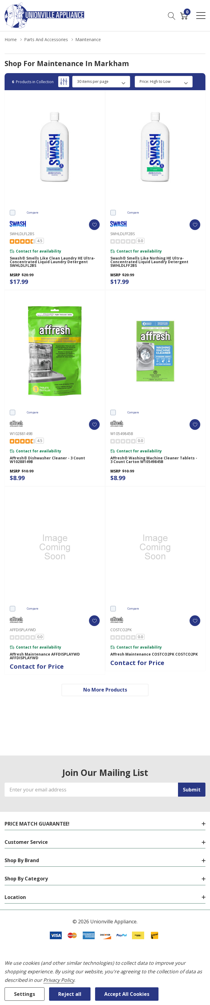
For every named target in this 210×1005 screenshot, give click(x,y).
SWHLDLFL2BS (22, 233)
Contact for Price (37, 666)
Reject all (69, 994)
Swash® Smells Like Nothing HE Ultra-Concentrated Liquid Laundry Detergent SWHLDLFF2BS (149, 262)
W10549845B (121, 433)
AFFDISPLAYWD (23, 629)
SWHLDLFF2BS (122, 233)
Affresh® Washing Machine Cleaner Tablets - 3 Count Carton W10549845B (153, 460)
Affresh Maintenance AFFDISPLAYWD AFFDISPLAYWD (45, 656)
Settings (24, 994)
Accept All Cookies (126, 994)
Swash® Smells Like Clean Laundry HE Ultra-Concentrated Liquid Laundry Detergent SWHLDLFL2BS (52, 262)
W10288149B (21, 433)
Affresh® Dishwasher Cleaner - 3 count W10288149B (47, 460)
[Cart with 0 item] (184, 15)
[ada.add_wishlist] (94, 224)
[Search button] (172, 15)
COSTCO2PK (121, 629)
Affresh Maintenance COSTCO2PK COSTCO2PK (154, 654)
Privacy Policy (58, 980)
